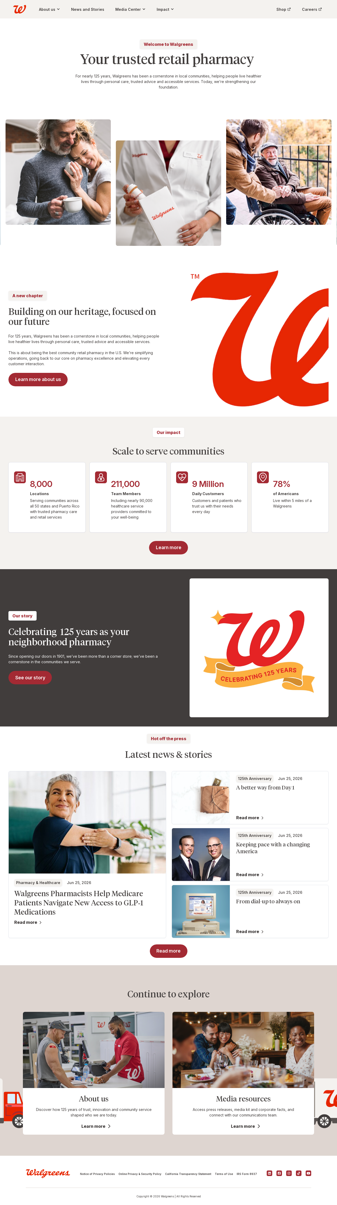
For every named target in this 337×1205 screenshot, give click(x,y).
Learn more (93, 1126)
